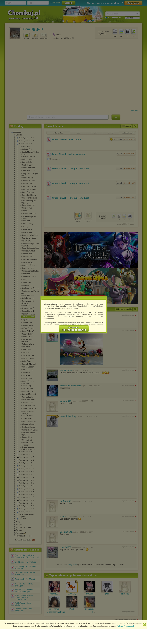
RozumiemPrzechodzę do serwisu (74, 328)
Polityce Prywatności (125, 626)
